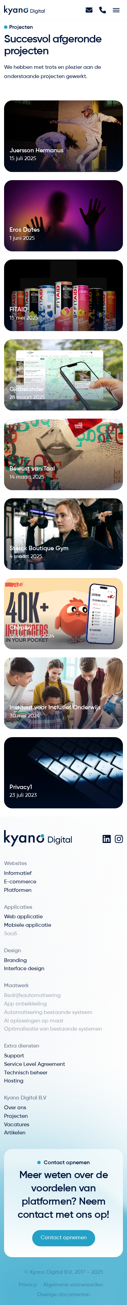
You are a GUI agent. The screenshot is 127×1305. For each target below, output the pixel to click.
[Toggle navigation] (116, 10)
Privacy (28, 1285)
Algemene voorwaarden (73, 1285)
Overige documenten (63, 1295)
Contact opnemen (64, 1238)
